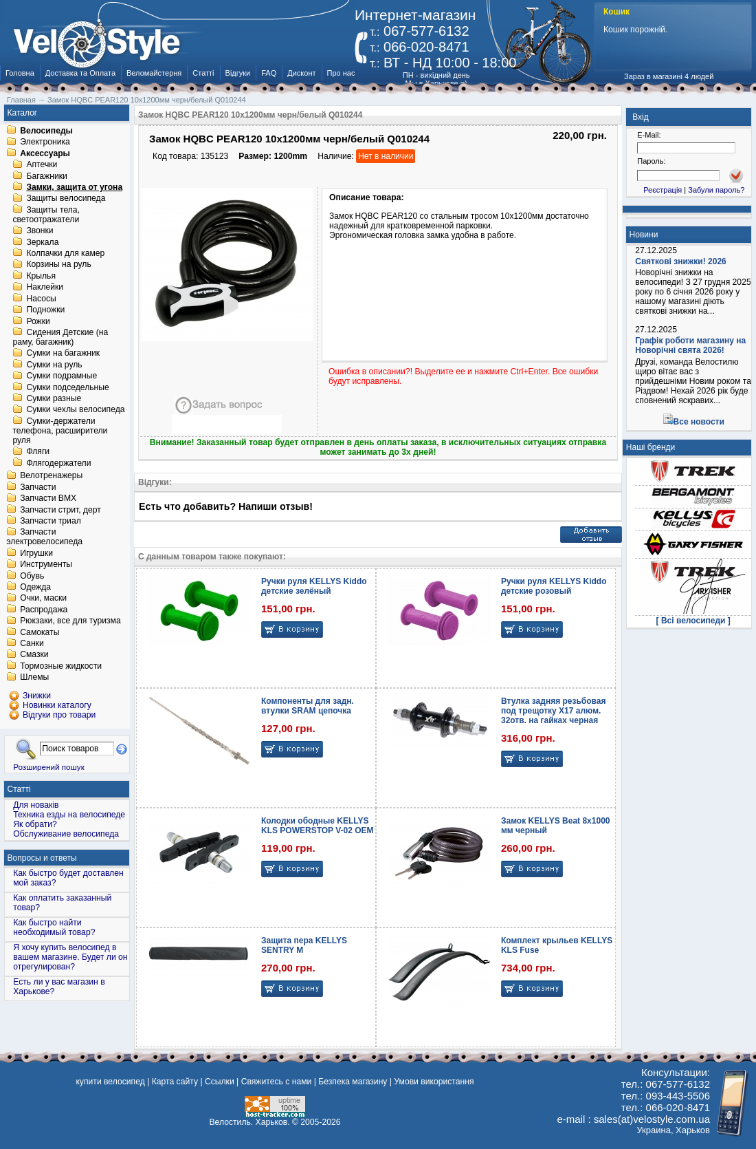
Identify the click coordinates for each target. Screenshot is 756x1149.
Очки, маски (43, 598)
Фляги (37, 452)
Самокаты (39, 632)
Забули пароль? (716, 190)
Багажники (46, 176)
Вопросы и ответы (42, 858)
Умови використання (434, 1081)
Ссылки (219, 1081)
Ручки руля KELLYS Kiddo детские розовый (554, 586)
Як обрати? (35, 824)
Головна (19, 73)
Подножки (45, 310)
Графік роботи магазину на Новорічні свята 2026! (690, 345)
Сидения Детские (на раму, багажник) (60, 337)
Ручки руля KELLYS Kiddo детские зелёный (314, 586)
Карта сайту (175, 1081)
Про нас (341, 73)
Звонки (39, 231)
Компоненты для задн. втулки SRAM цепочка (307, 706)
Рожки (37, 321)
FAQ (268, 73)
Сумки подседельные (67, 387)
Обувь (32, 576)
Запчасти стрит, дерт (60, 510)
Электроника (45, 142)
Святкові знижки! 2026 (680, 261)
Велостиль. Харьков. (250, 1122)
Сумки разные (53, 398)
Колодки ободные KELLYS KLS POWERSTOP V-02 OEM (317, 825)
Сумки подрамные (61, 376)
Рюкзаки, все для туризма (70, 621)
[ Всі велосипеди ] (693, 620)
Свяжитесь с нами (276, 1081)
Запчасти (38, 487)
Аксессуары (45, 153)
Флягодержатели (58, 463)
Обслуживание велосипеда (66, 834)
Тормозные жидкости (61, 666)
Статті (203, 73)
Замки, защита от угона (74, 187)
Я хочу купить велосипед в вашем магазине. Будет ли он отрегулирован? (70, 957)
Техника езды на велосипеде (69, 814)
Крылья (41, 276)
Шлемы (34, 678)
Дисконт (301, 73)
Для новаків (35, 805)
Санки (32, 643)
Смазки (34, 655)
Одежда (35, 587)
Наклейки (44, 287)
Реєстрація (662, 190)
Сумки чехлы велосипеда (75, 410)
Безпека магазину (352, 1081)
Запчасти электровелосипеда (44, 537)
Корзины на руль (58, 265)
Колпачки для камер (65, 253)
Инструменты (46, 565)
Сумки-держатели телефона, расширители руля (59, 430)
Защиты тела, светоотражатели (46, 214)
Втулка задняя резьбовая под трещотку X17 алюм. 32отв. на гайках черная (553, 710)
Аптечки (41, 165)
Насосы (41, 298)
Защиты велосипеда (65, 199)
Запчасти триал (50, 521)
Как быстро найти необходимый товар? (54, 927)
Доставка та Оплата (80, 73)
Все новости (699, 422)
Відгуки (238, 73)
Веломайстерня (153, 73)
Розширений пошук (49, 766)
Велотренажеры (51, 476)
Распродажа (43, 609)
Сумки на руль (54, 364)
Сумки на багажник (63, 353)
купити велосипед (110, 1081)
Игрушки (36, 553)
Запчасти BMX (48, 499)
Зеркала (42, 242)
